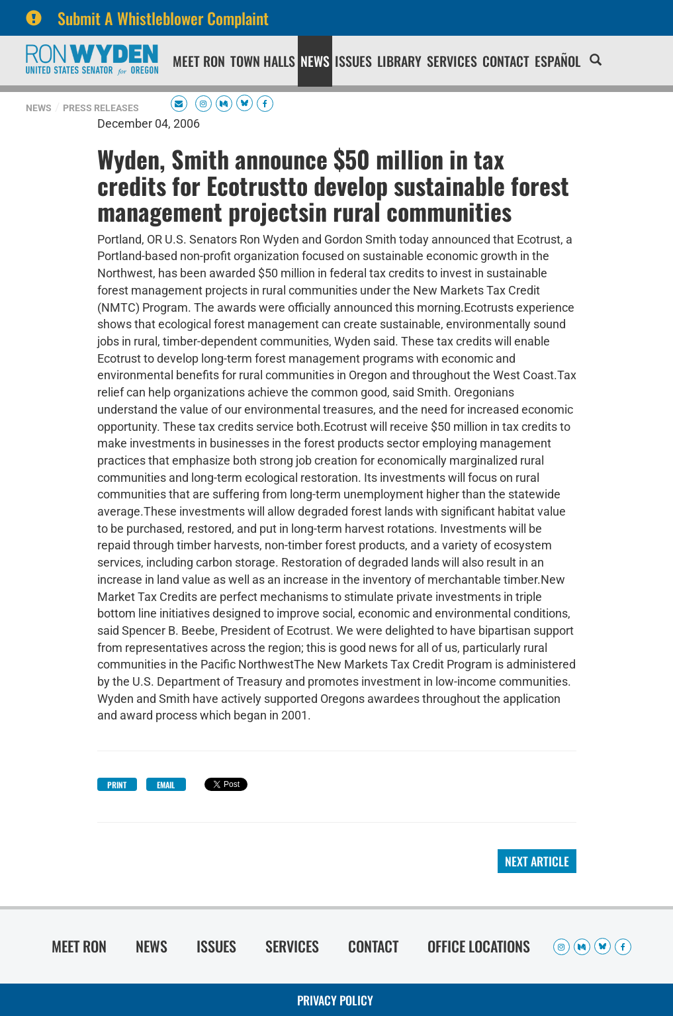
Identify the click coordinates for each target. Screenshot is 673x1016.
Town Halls (262, 61)
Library (399, 61)
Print (116, 784)
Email (166, 784)
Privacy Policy (335, 1000)
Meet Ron (199, 61)
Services (452, 61)
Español (557, 61)
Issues (353, 61)
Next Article (537, 861)
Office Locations (478, 945)
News (315, 61)
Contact (505, 61)
